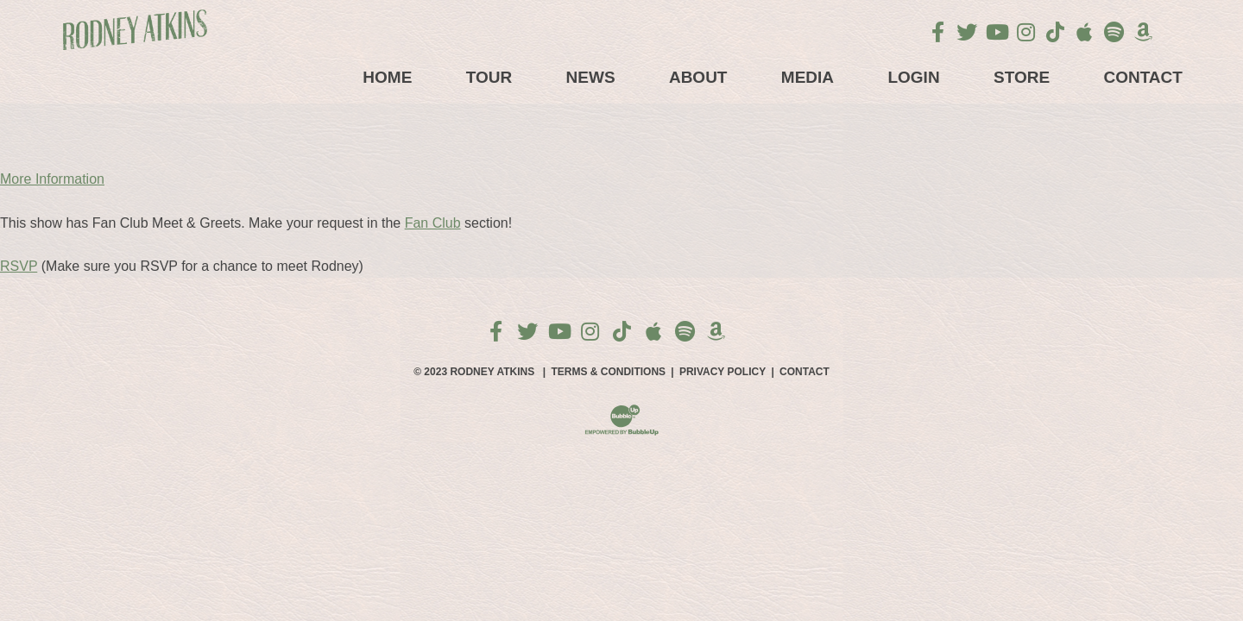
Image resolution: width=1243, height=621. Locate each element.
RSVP (18, 266)
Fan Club (433, 223)
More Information (52, 179)
